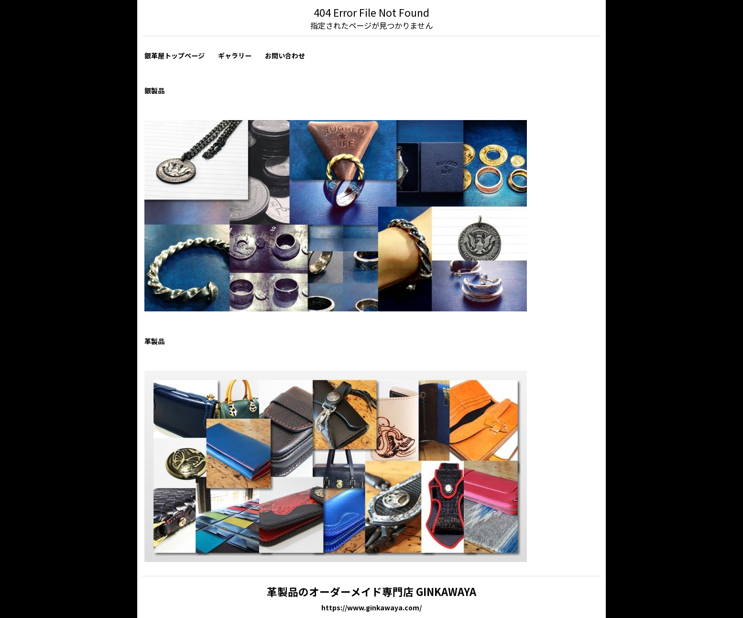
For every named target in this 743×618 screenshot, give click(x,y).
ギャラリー (234, 55)
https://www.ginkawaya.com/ (371, 607)
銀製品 (154, 90)
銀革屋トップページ (174, 55)
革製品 (154, 341)
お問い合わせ (285, 55)
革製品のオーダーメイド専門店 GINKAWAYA (371, 591)
